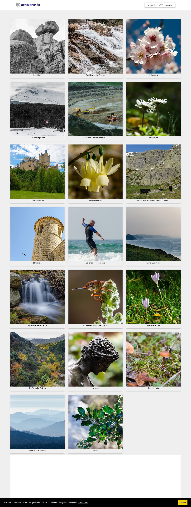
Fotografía (151, 5)
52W (160, 5)
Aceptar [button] (182, 503)
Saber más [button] (83, 503)
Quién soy (169, 5)
